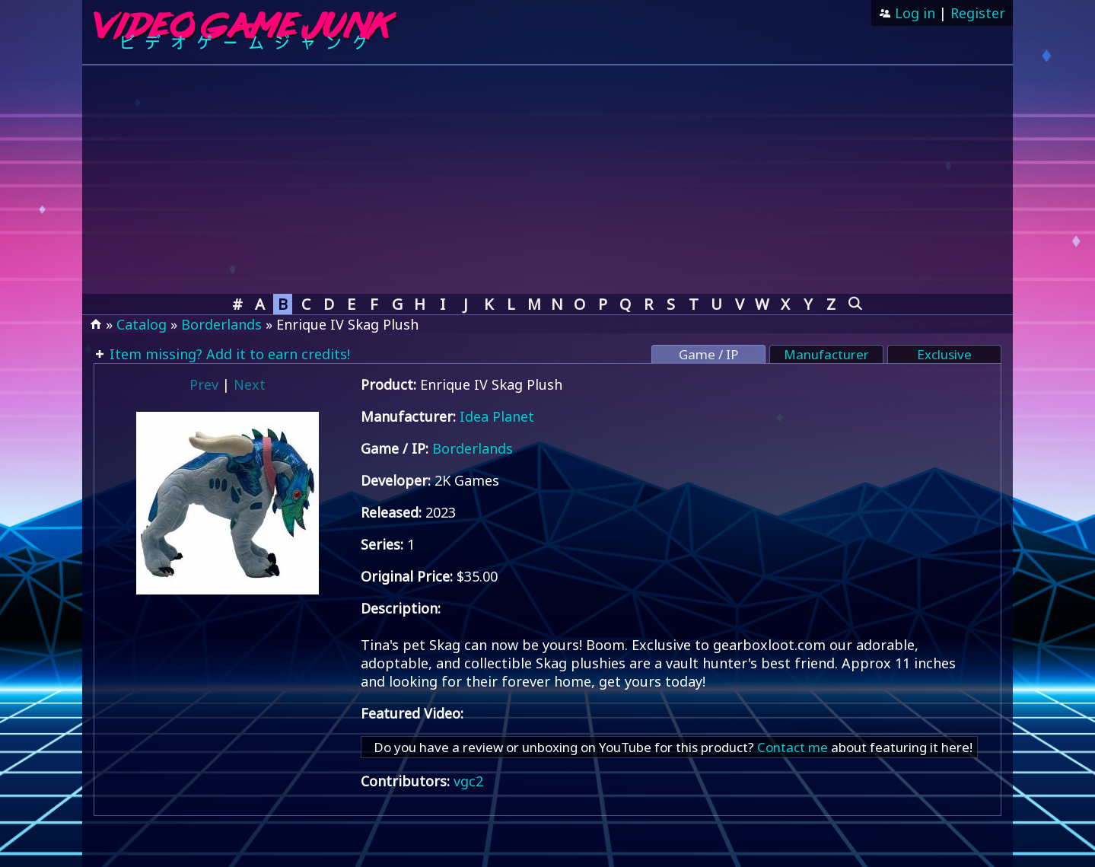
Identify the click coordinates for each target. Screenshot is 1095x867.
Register (977, 13)
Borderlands (221, 324)
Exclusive (944, 354)
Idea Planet (497, 416)
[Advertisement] (547, 179)
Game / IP (708, 354)
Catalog (141, 324)
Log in (913, 13)
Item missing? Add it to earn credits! (228, 354)
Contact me (792, 747)
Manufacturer (826, 354)
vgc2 (468, 781)
